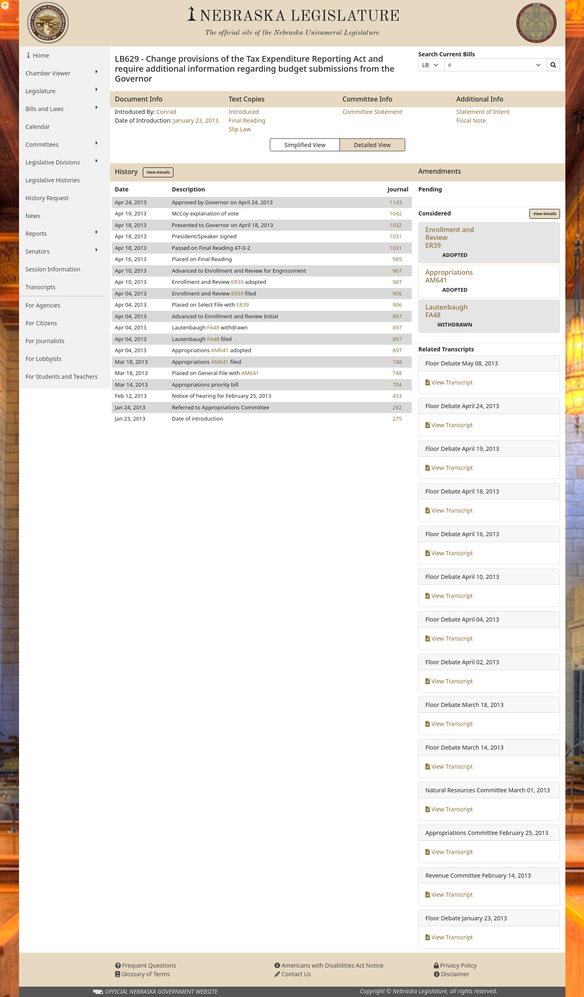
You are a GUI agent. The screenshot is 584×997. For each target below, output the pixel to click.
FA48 (213, 327)
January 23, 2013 (196, 120)
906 (397, 293)
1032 (395, 225)
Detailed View (372, 145)
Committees (62, 144)
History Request (47, 198)
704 (397, 384)
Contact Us (292, 974)
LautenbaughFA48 (446, 310)
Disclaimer (452, 974)
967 (397, 270)
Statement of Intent (483, 112)
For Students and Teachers (62, 376)
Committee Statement (373, 112)
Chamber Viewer (62, 73)
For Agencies (43, 305)
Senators (62, 251)
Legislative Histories (53, 180)
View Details (158, 172)
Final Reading (247, 120)
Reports (62, 233)
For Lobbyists (44, 359)
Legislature (62, 91)
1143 (395, 202)
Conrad (166, 112)
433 (397, 395)
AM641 (219, 350)
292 (397, 407)
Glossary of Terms (142, 974)
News (33, 216)
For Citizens (41, 323)
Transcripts (40, 287)
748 (397, 361)
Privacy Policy (455, 965)
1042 (395, 213)
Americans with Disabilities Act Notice (329, 965)
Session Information (53, 269)
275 (397, 418)
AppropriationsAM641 (449, 276)
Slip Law (240, 129)
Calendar (38, 127)
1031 (395, 236)
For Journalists (45, 341)
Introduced (244, 112)
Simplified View (304, 145)
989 (397, 259)
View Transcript (449, 382)
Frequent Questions (145, 965)
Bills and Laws (62, 108)
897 (397, 316)
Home (40, 55)
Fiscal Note (471, 120)
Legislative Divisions (62, 162)
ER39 (237, 282)
